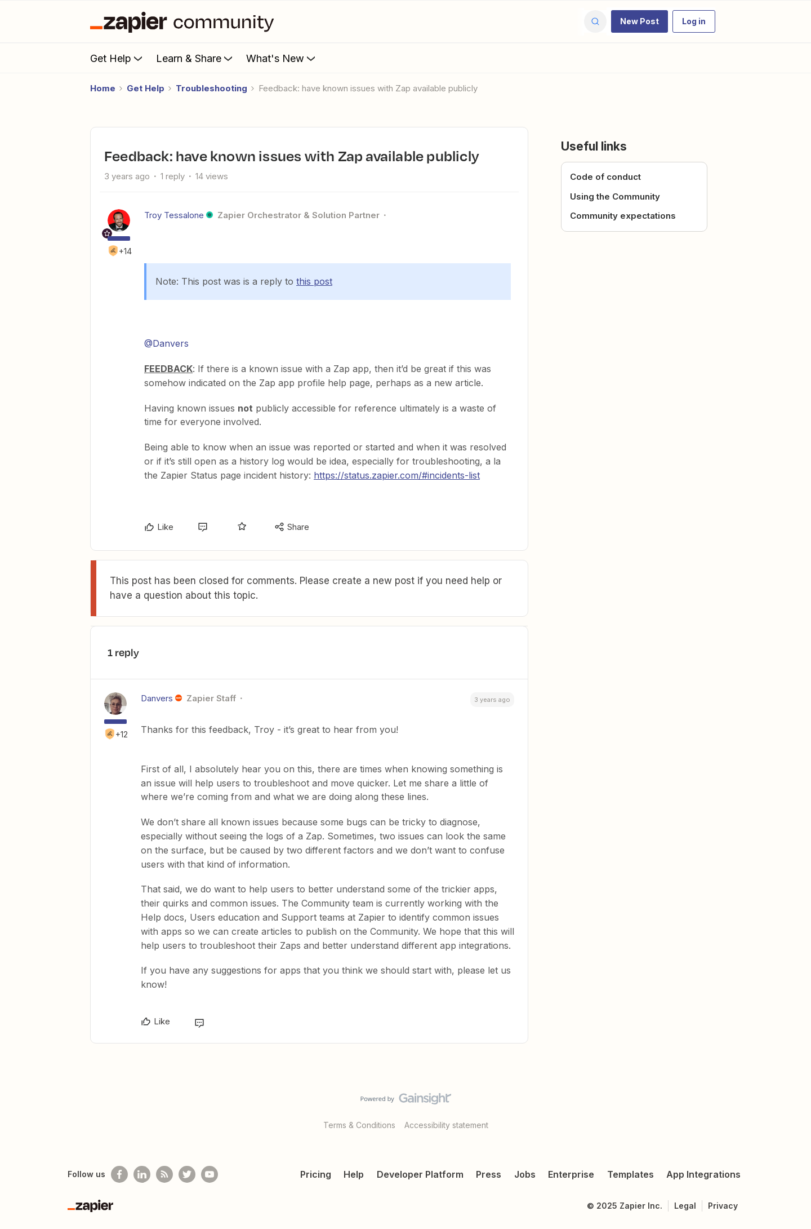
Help (354, 1174)
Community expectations (623, 215)
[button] (639, 21)
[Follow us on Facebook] (119, 1174)
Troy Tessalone (174, 215)
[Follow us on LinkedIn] (141, 1174)
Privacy (723, 1205)
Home (102, 88)
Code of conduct (605, 176)
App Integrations (703, 1174)
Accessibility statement (446, 1125)
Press (488, 1174)
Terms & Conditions (359, 1125)
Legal (685, 1205)
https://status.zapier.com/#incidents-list (397, 475)
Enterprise (571, 1174)
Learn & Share (195, 58)
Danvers (157, 698)
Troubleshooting (211, 88)
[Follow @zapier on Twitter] (187, 1174)
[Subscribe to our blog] (164, 1174)
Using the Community (615, 196)
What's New (282, 58)
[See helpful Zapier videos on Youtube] (209, 1174)
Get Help (117, 58)
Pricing (315, 1174)
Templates (630, 1174)
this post (314, 281)
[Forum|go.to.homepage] (184, 21)
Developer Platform (420, 1174)
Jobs (525, 1174)
